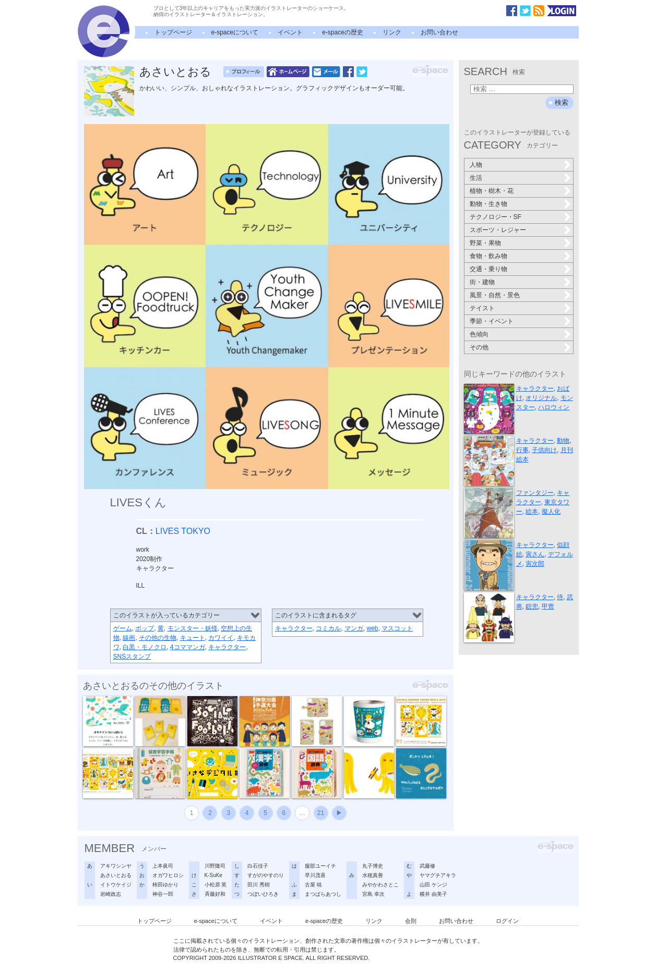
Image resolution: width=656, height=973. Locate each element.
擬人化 (551, 511)
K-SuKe (213, 875)
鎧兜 (532, 606)
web (372, 628)
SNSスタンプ (132, 656)
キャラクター (227, 647)
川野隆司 (215, 866)
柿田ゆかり (165, 884)
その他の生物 (157, 637)
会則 (410, 921)
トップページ (173, 32)
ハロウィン (553, 407)
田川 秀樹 (258, 884)
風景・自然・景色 (495, 295)
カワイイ (220, 637)
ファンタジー (535, 492)
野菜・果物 (485, 243)
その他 (479, 347)
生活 (476, 177)
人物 (476, 164)
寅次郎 (535, 563)
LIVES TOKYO (183, 531)
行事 (522, 450)
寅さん (535, 554)
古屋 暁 (313, 884)
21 (320, 813)
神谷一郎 (162, 894)
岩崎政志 (110, 894)
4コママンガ (187, 647)
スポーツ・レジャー (498, 230)
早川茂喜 (315, 875)
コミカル (328, 628)
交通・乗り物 (488, 269)
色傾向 (479, 334)
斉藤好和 (215, 894)
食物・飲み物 (488, 256)
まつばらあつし (323, 894)
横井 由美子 (433, 894)
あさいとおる (175, 71)
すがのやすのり (265, 875)
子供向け (544, 450)
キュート (192, 637)
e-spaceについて (235, 32)
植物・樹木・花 (492, 190)
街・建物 (482, 282)
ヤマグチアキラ (438, 875)
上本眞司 (162, 866)
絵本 (532, 511)
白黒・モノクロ (144, 647)
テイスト (482, 308)
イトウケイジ (116, 884)
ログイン (507, 921)
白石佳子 (257, 866)
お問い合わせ (439, 32)
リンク (392, 32)
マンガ (353, 628)
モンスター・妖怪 (193, 628)
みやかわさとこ (380, 884)
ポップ (144, 628)
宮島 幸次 (373, 894)
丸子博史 (372, 866)
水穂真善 (372, 875)
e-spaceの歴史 (342, 32)
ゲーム (122, 628)
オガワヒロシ (168, 875)
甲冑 (548, 606)
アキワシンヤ (116, 866)
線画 (129, 637)
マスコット (397, 628)
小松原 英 (216, 884)
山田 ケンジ (433, 884)
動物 (563, 440)
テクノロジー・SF (495, 217)
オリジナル (541, 398)
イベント (290, 32)
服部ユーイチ (320, 866)
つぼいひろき (263, 894)
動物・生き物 (488, 204)
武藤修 (427, 866)
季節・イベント (492, 321)
